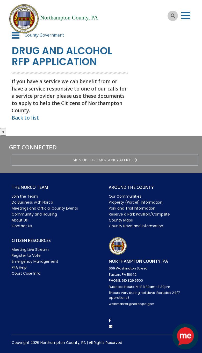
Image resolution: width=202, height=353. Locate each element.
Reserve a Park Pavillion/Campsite (139, 214)
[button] (15, 35)
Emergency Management (35, 261)
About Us (20, 220)
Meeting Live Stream (30, 249)
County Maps (121, 220)
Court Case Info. (26, 273)
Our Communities (125, 196)
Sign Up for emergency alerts (105, 159)
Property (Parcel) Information (135, 202)
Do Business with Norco (32, 202)
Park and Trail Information (132, 208)
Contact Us (22, 226)
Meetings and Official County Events (45, 208)
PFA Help (19, 267)
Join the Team (25, 196)
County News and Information (136, 226)
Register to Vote (26, 255)
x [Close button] (3, 132)
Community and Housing (34, 214)
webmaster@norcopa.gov (131, 303)
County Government (44, 35)
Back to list (25, 117)
